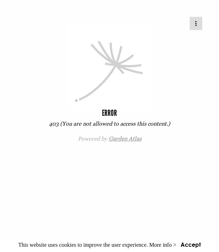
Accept (191, 244)
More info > (162, 245)
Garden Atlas (125, 138)
